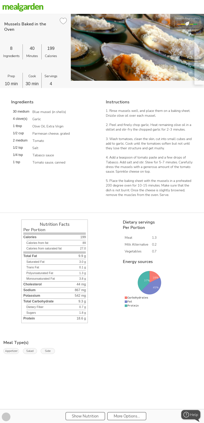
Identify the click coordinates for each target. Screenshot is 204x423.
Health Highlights (187, 18)
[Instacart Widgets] (102, 396)
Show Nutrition (85, 416)
